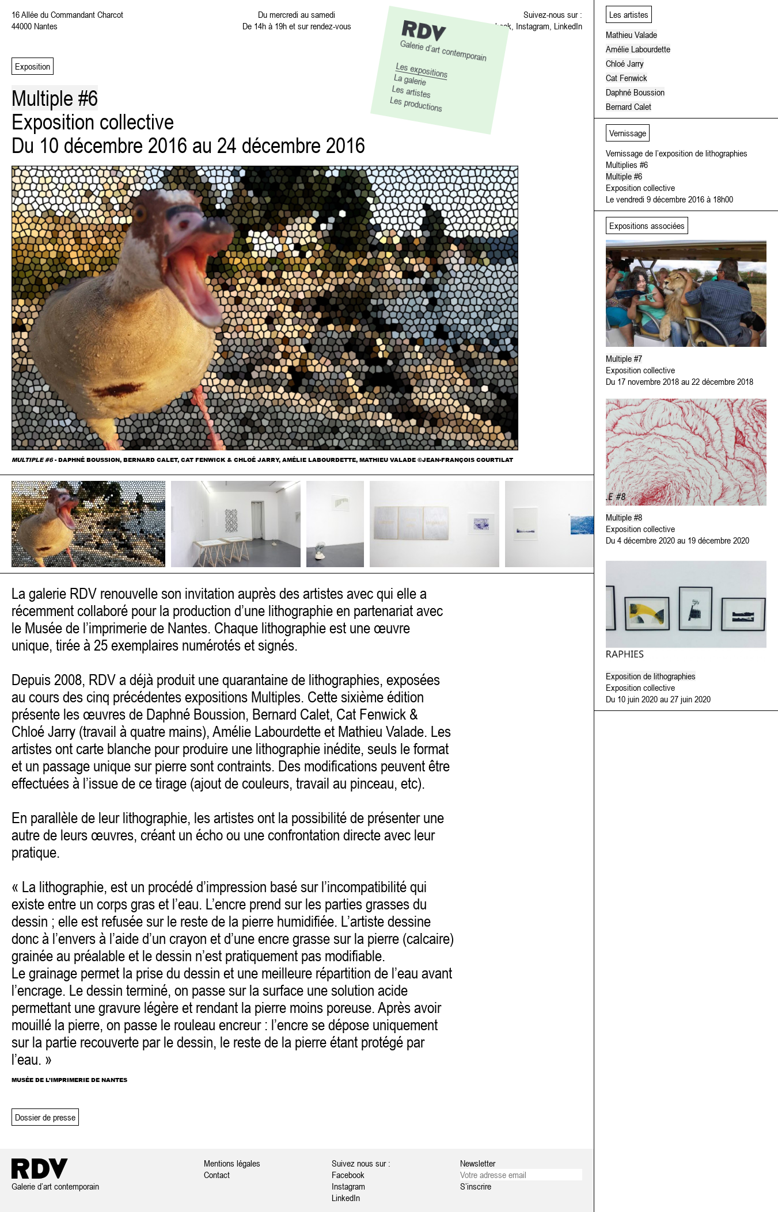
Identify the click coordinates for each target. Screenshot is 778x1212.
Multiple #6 (624, 176)
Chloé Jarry (625, 63)
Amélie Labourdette (638, 49)
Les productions (416, 104)
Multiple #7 (624, 358)
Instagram (532, 26)
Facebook (348, 1174)
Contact (217, 1174)
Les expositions (422, 69)
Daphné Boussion (635, 92)
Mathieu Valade (631, 34)
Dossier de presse (45, 1117)
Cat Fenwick (626, 77)
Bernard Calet (628, 106)
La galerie (410, 79)
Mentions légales (232, 1163)
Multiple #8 (624, 517)
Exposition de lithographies (651, 676)
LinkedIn (568, 26)
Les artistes (411, 91)
